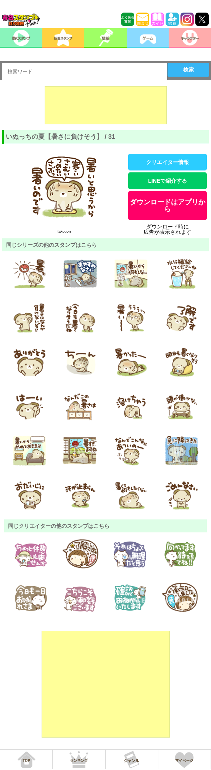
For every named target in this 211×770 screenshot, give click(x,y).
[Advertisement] (106, 105)
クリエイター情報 (167, 162)
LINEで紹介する (167, 181)
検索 (188, 69)
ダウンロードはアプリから (167, 205)
